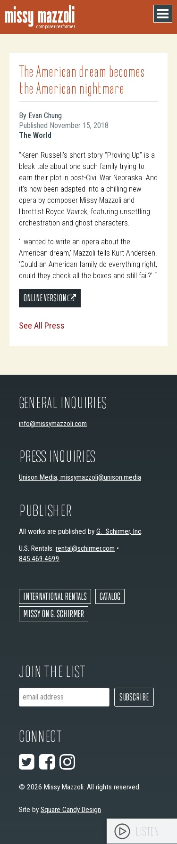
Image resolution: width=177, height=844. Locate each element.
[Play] (122, 831)
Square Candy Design (71, 809)
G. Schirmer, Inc (118, 531)
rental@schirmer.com (85, 548)
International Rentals (55, 596)
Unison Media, (39, 477)
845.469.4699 (39, 559)
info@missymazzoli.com (53, 423)
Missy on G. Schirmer (53, 613)
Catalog (110, 596)
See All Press (42, 325)
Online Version (50, 298)
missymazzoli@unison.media (100, 477)
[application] (142, 831)
